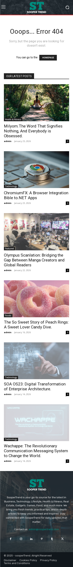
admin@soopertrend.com (44, 529)
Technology (11, 186)
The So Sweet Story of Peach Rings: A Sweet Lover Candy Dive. (36, 324)
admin (7, 141)
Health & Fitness (13, 119)
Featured (9, 248)
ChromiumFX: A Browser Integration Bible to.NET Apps (36, 195)
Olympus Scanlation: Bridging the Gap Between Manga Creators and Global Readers (34, 260)
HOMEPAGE (48, 57)
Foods (8, 315)
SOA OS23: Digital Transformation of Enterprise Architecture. (35, 386)
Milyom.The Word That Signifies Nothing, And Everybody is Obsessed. (33, 131)
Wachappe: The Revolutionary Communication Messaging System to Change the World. (36, 451)
